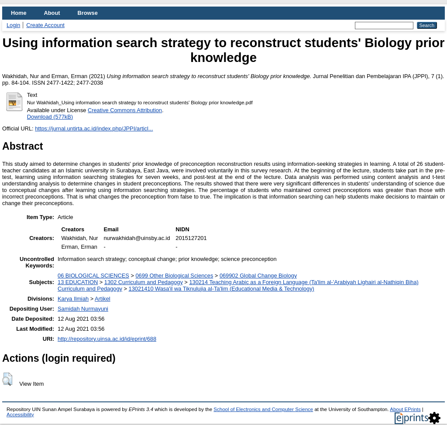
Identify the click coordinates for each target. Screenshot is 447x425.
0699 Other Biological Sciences (174, 275)
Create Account (45, 25)
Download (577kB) (50, 116)
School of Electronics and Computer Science (263, 409)
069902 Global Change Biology (258, 275)
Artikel (102, 298)
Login (13, 25)
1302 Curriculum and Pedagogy (143, 282)
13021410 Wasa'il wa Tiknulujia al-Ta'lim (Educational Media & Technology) (221, 288)
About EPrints (405, 409)
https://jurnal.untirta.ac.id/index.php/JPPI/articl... (94, 128)
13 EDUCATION (78, 282)
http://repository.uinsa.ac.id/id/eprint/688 (107, 339)
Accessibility (20, 414)
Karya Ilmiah (73, 298)
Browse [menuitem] (88, 13)
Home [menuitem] (19, 13)
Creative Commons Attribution (125, 110)
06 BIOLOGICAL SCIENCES (93, 275)
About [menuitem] (52, 13)
